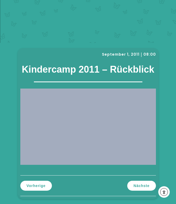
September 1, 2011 (120, 54)
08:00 (149, 54)
